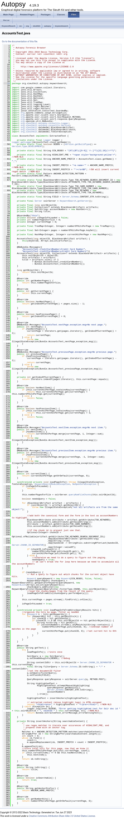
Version (65, 125)
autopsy (47, 26)
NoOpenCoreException (84, 484)
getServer (83, 200)
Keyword (31, 578)
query (82, 679)
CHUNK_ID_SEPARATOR (32, 545)
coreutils (54, 123)
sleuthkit (36, 26)
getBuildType (82, 144)
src (20, 26)
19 (6, 83)
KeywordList (19, 584)
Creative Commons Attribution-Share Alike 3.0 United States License (62, 816)
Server (66, 196)
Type (24, 146)
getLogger (26, 142)
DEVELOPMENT (35, 146)
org (27, 26)
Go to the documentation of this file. (20, 41)
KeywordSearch (8, 26)
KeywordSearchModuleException (52, 484)
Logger (65, 123)
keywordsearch (61, 26)
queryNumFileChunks (80, 494)
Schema (75, 196)
